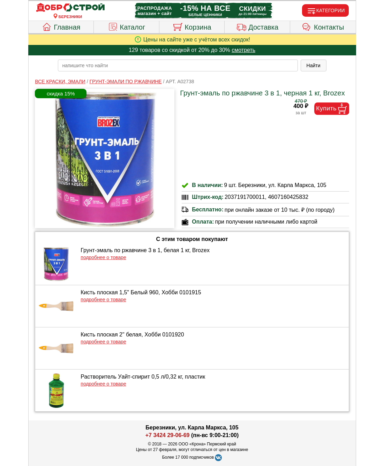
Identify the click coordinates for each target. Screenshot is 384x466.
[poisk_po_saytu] (178, 65)
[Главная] (70, 7)
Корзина (191, 26)
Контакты (323, 26)
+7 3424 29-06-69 (167, 435)
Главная (61, 26)
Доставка (257, 26)
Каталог (126, 26)
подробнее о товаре (103, 257)
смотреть (243, 50)
